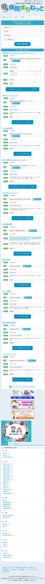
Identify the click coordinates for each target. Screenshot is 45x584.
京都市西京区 (6, 475)
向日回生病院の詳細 (22, 253)
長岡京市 (5, 524)
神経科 (11, 205)
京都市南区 (6, 481)
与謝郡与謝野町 (7, 555)
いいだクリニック (9, 354)
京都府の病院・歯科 (21, 567)
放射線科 (16, 239)
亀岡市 (4, 483)
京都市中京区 (16, 58)
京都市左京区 (6, 468)
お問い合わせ (6, 571)
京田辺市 (5, 487)
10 (28, 386)
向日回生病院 (7, 224)
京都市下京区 (6, 472)
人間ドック (26, 238)
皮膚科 (21, 238)
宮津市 (14, 266)
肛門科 (13, 238)
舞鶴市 (14, 297)
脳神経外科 (12, 237)
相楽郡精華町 (16, 101)
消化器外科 (17, 237)
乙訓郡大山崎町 (7, 457)
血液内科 (33, 238)
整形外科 (29, 237)
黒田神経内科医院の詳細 (22, 348)
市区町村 (4, 443)
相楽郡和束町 (6, 504)
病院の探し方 (6, 569)
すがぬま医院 (7, 128)
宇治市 (4, 453)
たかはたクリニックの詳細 (22, 218)
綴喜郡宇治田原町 (7, 515)
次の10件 (32, 386)
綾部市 (4, 455)
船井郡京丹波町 (7, 535)
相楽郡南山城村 (7, 508)
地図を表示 (15, 61)
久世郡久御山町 (7, 493)
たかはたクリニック (10, 192)
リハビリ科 (33, 237)
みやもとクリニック (10, 95)
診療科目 (15, 443)
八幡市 (14, 134)
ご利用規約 (21, 569)
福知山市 (5, 533)
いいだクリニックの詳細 (22, 379)
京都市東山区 (6, 489)
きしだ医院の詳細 (22, 316)
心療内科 (12, 67)
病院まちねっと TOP (8, 567)
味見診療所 (6, 259)
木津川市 (5, 485)
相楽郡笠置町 (6, 506)
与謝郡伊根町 (6, 557)
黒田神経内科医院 (9, 322)
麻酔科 (24, 237)
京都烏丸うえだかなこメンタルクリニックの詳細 (22, 89)
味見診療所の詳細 (22, 285)
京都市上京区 (6, 479)
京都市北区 (6, 474)
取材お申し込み (32, 567)
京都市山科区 (6, 477)
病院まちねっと (40, 1)
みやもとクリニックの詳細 (22, 122)
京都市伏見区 (6, 464)
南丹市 (4, 526)
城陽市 (4, 500)
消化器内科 (21, 239)
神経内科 (38, 238)
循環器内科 (26, 239)
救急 (38, 237)
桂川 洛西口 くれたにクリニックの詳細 (22, 186)
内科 (30, 238)
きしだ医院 (6, 291)
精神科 (15, 67)
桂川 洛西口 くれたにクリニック (14, 160)
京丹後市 (5, 491)
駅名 (10, 443)
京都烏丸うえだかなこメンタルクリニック (18, 53)
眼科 (11, 304)
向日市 (14, 165)
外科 (22, 237)
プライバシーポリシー (32, 569)
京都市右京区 (6, 470)
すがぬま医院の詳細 (22, 153)
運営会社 (14, 569)
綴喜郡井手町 (6, 517)
